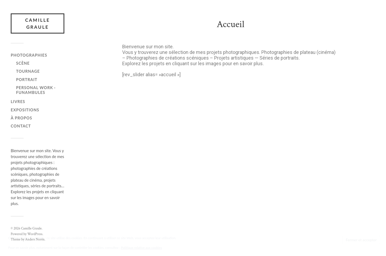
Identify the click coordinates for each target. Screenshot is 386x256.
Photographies (29, 55)
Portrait (26, 79)
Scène (23, 63)
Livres (18, 101)
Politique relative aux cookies (141, 248)
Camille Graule (37, 23)
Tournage (28, 71)
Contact (21, 126)
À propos (21, 118)
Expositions (25, 110)
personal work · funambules (35, 90)
